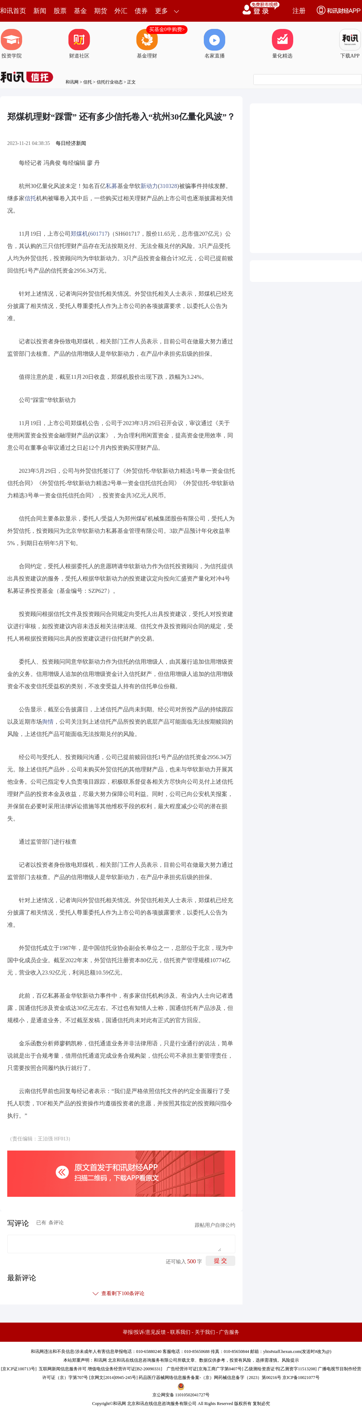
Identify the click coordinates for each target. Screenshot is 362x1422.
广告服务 (229, 1332)
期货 (100, 10)
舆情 (48, 722)
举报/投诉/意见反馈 (144, 1332)
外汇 (120, 10)
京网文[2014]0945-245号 (113, 1377)
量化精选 (282, 44)
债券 (141, 10)
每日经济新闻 (71, 143)
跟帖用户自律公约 (215, 1225)
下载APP (350, 44)
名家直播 (215, 44)
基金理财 (147, 44)
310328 (168, 186)
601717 (99, 234)
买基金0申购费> (167, 29)
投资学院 (11, 44)
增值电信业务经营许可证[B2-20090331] (125, 1368)
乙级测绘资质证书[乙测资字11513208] (280, 1368)
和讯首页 (13, 10)
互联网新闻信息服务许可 (63, 1368)
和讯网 (72, 82)
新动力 (149, 186)
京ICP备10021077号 (301, 1377)
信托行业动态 (110, 82)
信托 (87, 82)
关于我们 (205, 1332)
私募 (111, 186)
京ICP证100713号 (18, 1368)
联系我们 (180, 1332)
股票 (60, 10)
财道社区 (79, 44)
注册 (299, 10)
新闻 (39, 10)
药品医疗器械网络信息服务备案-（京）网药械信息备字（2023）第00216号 (210, 1377)
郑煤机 (79, 234)
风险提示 (290, 1360)
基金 (80, 10)
